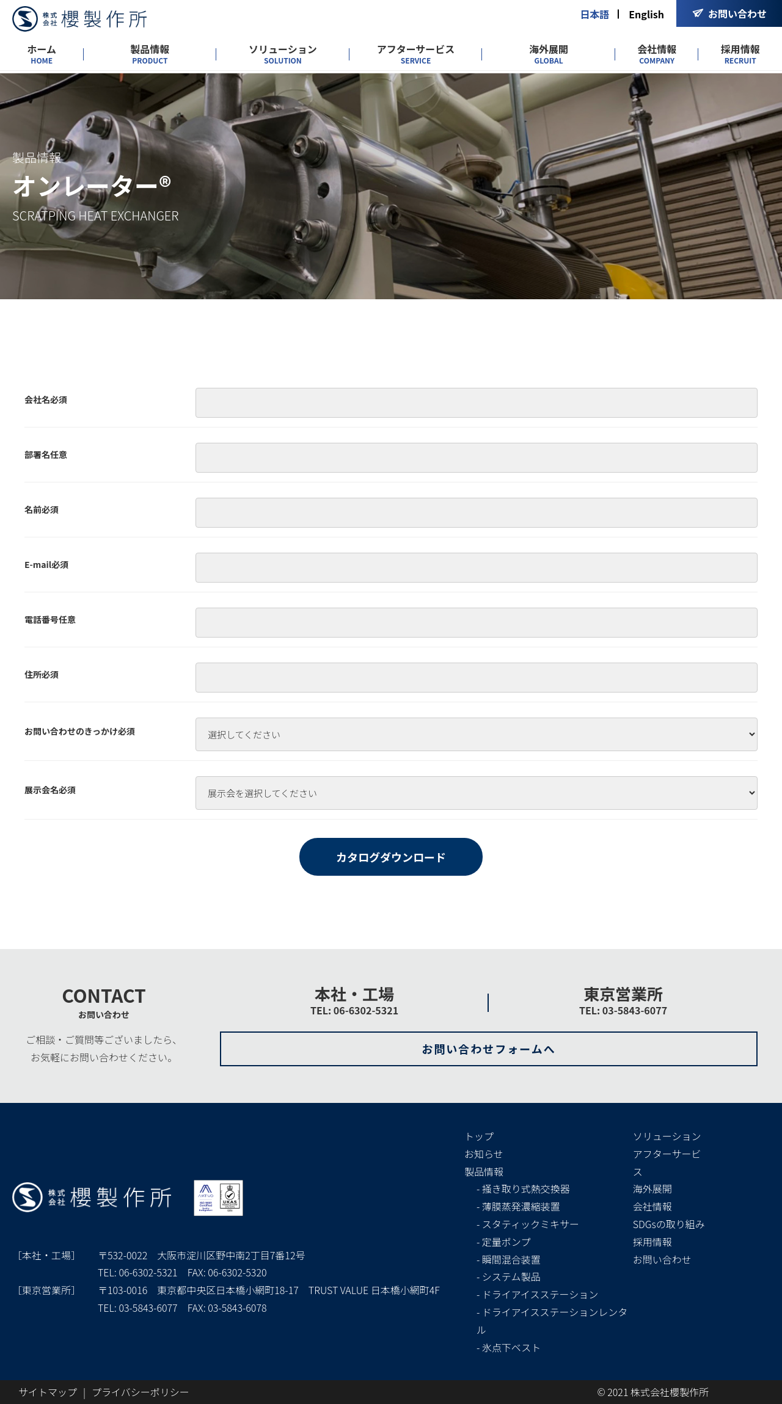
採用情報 (740, 54)
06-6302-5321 (148, 1272)
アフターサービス (416, 54)
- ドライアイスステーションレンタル (552, 1320)
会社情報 (656, 54)
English (646, 14)
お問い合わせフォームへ (488, 1049)
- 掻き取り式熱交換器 (523, 1188)
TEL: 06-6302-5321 (354, 1010)
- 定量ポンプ (503, 1241)
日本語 (594, 14)
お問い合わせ (662, 1259)
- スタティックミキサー (528, 1224)
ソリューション (283, 54)
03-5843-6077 (148, 1307)
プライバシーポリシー (140, 1391)
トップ (479, 1136)
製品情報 (149, 54)
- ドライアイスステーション (537, 1294)
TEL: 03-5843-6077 (623, 1010)
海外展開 (548, 54)
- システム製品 (508, 1276)
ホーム (42, 54)
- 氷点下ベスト (509, 1347)
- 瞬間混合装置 (509, 1259)
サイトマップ (47, 1391)
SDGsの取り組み (669, 1224)
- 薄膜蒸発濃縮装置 (518, 1206)
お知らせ (483, 1153)
